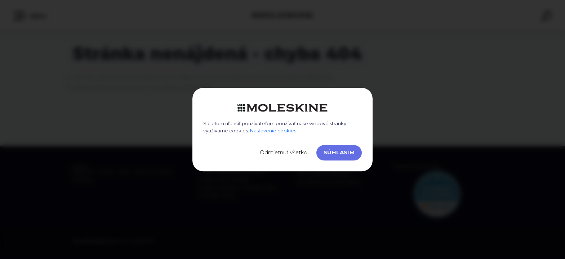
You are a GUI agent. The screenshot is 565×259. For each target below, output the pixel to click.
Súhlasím (339, 152)
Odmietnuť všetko (283, 152)
